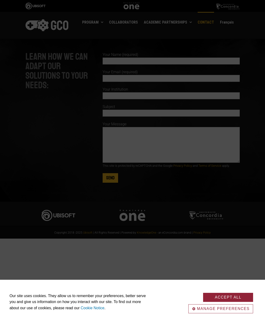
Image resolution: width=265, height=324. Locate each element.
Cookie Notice (93, 308)
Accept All (228, 297)
